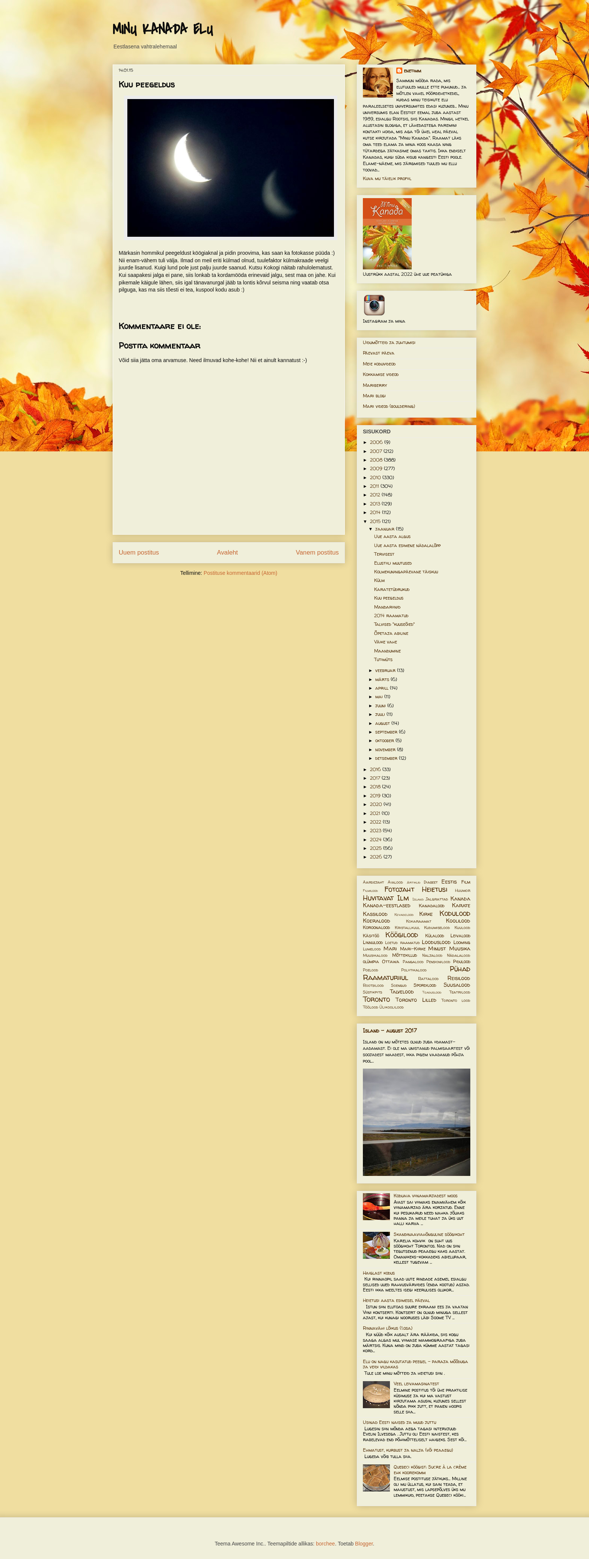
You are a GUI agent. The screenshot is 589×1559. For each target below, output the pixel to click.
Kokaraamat (418, 921)
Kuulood (462, 927)
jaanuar (385, 529)
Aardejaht (373, 882)
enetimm (412, 71)
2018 (376, 786)
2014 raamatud (391, 615)
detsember (387, 758)
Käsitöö (371, 935)
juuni (381, 705)
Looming (461, 942)
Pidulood (461, 961)
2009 (377, 468)
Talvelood (402, 991)
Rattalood (428, 978)
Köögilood (401, 935)
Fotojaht (399, 889)
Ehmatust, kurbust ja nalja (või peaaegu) (408, 1450)
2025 (376, 848)
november (386, 749)
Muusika (459, 948)
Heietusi (434, 889)
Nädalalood (458, 955)
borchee (325, 1544)
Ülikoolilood (391, 1007)
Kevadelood (404, 914)
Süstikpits (372, 992)
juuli (381, 714)
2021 (376, 813)
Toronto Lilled (416, 1000)
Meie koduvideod (379, 364)
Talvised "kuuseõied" (394, 624)
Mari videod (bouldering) (389, 406)
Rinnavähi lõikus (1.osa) (387, 1328)
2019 (376, 795)
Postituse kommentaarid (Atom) (240, 573)
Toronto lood (455, 1000)
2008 (377, 460)
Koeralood (376, 921)
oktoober (385, 740)
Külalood (434, 935)
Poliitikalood (414, 970)
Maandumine (387, 651)
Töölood (370, 1007)
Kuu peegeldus (388, 598)
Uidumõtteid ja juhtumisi (389, 342)
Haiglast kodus (379, 1273)
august (383, 723)
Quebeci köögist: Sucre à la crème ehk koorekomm (430, 1469)
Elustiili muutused (393, 563)
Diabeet (431, 882)
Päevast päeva (378, 353)
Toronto (376, 999)
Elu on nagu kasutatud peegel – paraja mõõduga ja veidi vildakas (415, 1364)
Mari (390, 948)
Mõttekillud (404, 955)
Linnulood (373, 942)
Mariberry (375, 385)
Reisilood (458, 978)
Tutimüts (383, 659)
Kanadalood (431, 905)
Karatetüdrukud (391, 589)
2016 (376, 769)
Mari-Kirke (413, 949)
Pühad (460, 969)
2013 (376, 504)
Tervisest (384, 554)
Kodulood (454, 913)
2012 (376, 495)
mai (379, 696)
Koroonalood (376, 927)
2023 (376, 830)
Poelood (370, 970)
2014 (376, 512)
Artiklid (413, 882)
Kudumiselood (437, 927)
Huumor (462, 890)
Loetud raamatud (402, 942)
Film (465, 882)
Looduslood (436, 942)
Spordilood (425, 985)
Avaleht (227, 552)
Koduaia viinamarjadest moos (426, 1195)
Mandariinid (387, 607)
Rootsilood (373, 985)
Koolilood (458, 921)
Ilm (403, 898)
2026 (377, 857)
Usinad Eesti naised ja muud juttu (399, 1422)
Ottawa (390, 961)
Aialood (395, 882)
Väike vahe (385, 642)
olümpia (371, 961)
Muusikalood (375, 955)
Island (418, 899)
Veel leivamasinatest (416, 1383)
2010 (376, 477)
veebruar (386, 670)
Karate (461, 905)
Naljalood (432, 955)
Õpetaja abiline (391, 633)
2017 (376, 778)
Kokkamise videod (381, 374)
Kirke (426, 914)
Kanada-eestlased (387, 905)
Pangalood (413, 961)
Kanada (460, 898)
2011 (375, 486)
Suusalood (457, 985)
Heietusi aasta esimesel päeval (396, 1300)
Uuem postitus (139, 552)
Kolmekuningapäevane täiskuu (406, 571)
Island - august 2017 (390, 1030)
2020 (377, 804)
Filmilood (370, 890)
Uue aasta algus (392, 536)
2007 (377, 451)
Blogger (364, 1544)
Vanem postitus (317, 552)
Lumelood (372, 949)
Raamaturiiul (385, 977)
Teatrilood (459, 992)
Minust (437, 948)
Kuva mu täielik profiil (387, 178)
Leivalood (460, 935)
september (387, 732)
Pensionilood (438, 961)
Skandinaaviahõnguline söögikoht (429, 1234)
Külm (379, 580)
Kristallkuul (407, 927)
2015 (376, 521)
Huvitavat (378, 898)
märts (383, 679)
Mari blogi (374, 395)
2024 (376, 839)
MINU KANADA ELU (163, 30)
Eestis (449, 881)
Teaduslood (431, 992)
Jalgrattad (437, 899)
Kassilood (375, 914)
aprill (382, 688)
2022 (376, 822)
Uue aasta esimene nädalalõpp (407, 545)
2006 (377, 442)
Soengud (399, 985)
